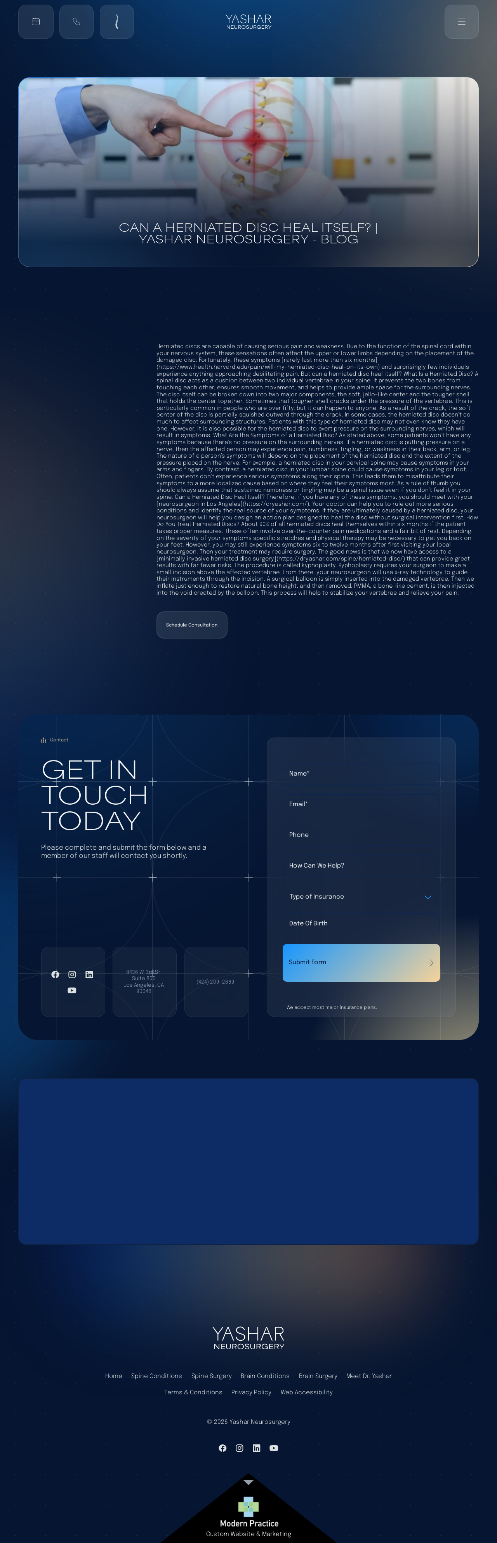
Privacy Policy (251, 1393)
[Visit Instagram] (72, 974)
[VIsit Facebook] (55, 974)
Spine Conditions (156, 1376)
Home (113, 1376)
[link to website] (248, 1511)
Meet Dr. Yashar (369, 1376)
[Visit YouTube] (72, 990)
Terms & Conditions (193, 1393)
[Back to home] (248, 21)
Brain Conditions (265, 1376)
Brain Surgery (318, 1376)
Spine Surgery (211, 1376)
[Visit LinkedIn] (89, 974)
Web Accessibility (307, 1393)
